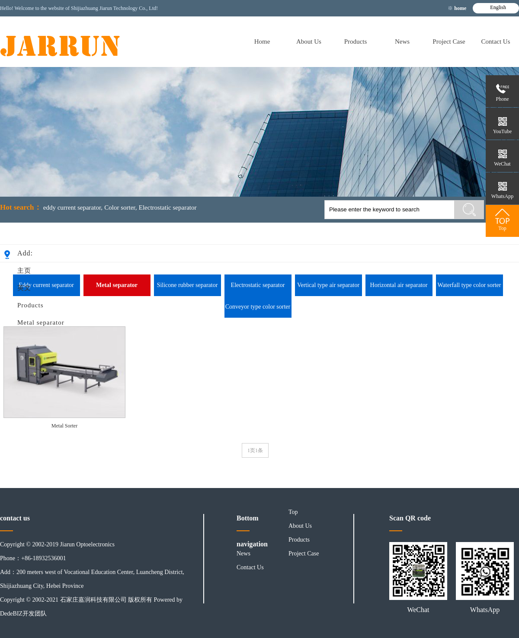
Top (293, 512)
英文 (24, 287)
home (461, 8)
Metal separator (40, 322)
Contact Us (495, 41)
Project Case (448, 41)
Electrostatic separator (168, 207)
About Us (308, 41)
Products (355, 41)
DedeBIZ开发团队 (23, 613)
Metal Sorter (64, 426)
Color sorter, (120, 207)
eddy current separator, (73, 207)
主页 (24, 270)
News (402, 41)
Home (262, 41)
